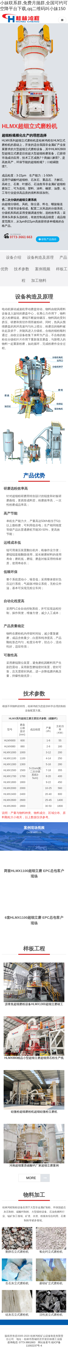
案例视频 (42, 269)
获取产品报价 (49, 239)
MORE (31, 1178)
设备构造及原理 (40, 257)
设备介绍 (13, 257)
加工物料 (38, 280)
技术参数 (21, 269)
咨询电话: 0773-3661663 (21, 1342)
